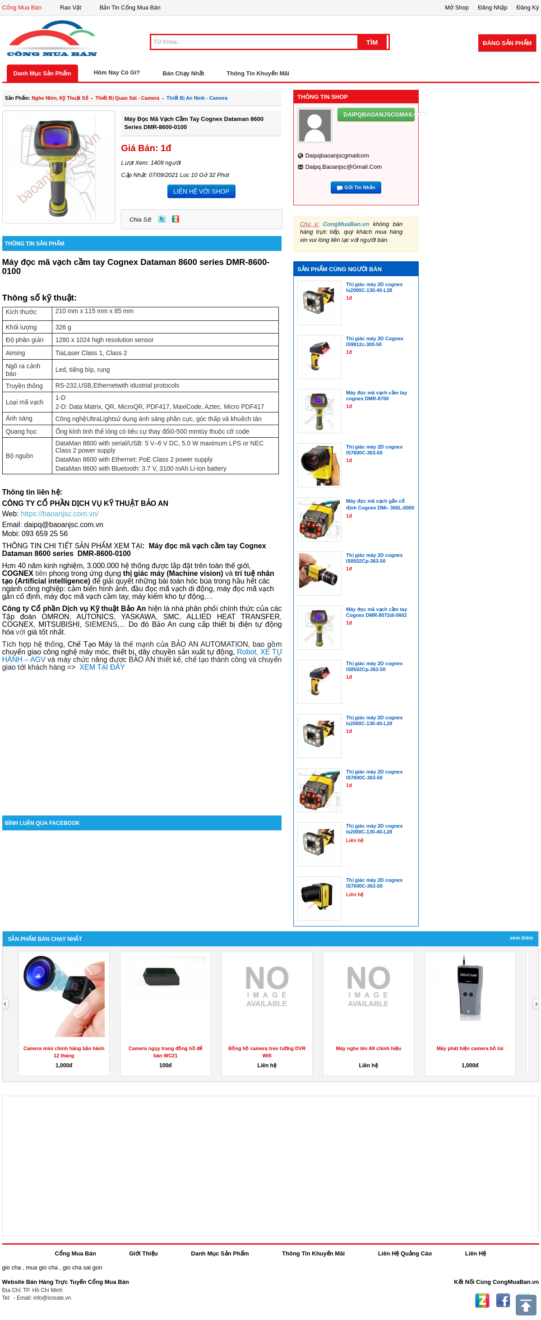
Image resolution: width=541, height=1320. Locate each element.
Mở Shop (457, 7)
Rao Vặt (70, 7)
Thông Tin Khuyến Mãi (258, 73)
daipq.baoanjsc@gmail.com (343, 166)
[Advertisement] (142, 739)
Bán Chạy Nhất (183, 73)
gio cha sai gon (82, 1267)
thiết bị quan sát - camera (128, 98)
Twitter (162, 218)
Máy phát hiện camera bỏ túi (470, 1048)
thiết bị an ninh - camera (196, 98)
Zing (175, 218)
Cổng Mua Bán (22, 7)
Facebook (503, 1300)
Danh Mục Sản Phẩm (42, 73)
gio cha (11, 1267)
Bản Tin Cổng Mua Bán (130, 7)
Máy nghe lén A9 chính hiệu (368, 1048)
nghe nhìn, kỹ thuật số (60, 98)
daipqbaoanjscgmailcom (337, 155)
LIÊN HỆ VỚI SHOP (201, 191)
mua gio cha (42, 1267)
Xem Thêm (521, 937)
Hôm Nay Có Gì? (117, 72)
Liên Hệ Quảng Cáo (405, 1253)
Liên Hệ (475, 1253)
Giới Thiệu (143, 1253)
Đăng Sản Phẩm (507, 43)
